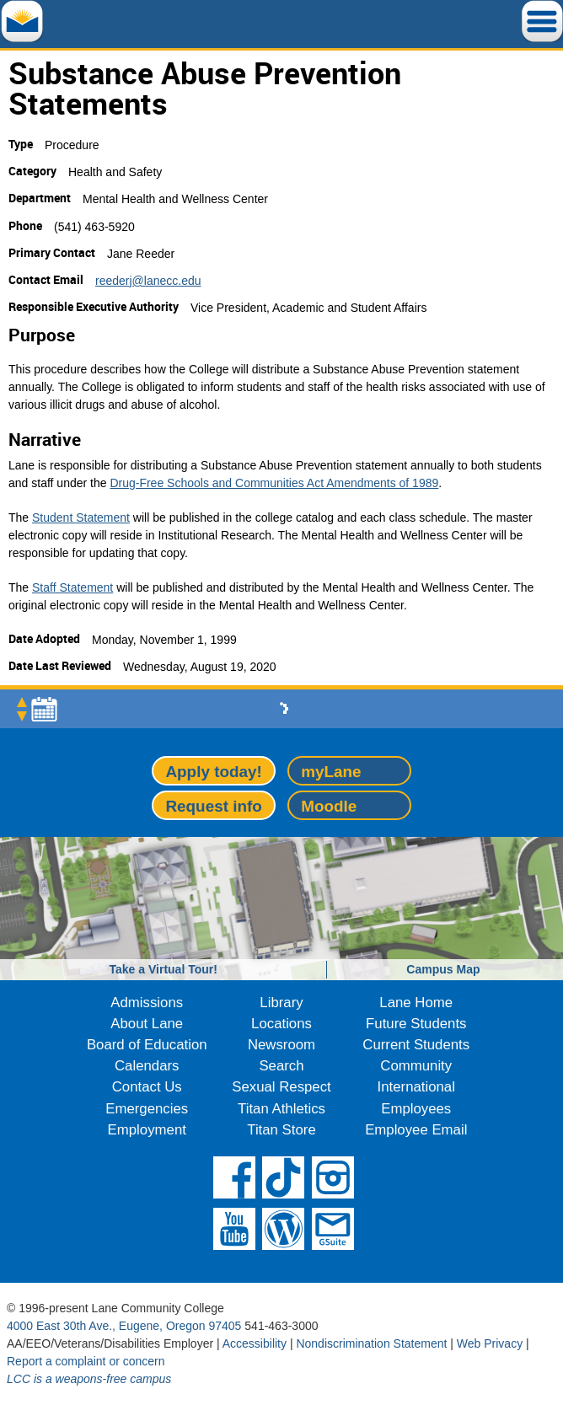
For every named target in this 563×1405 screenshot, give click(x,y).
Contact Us (147, 1087)
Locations (281, 1024)
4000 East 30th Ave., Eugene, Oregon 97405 (124, 1326)
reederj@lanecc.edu (148, 280)
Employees (416, 1109)
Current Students (415, 1045)
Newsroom (281, 1045)
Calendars (147, 1066)
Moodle (329, 806)
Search (281, 1066)
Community (416, 1066)
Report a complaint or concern (86, 1361)
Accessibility (255, 1343)
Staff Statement (72, 587)
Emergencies (146, 1109)
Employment (147, 1130)
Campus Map (443, 969)
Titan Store (281, 1130)
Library (281, 1003)
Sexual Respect (281, 1087)
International (416, 1087)
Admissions (146, 1003)
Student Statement (81, 517)
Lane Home (416, 1003)
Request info (213, 806)
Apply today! (213, 771)
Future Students (416, 1024)
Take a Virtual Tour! (163, 969)
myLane (331, 771)
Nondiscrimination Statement (371, 1343)
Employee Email (416, 1130)
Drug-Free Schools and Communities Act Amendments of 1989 (274, 483)
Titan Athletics (281, 1109)
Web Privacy (490, 1343)
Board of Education (147, 1045)
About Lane (146, 1024)
